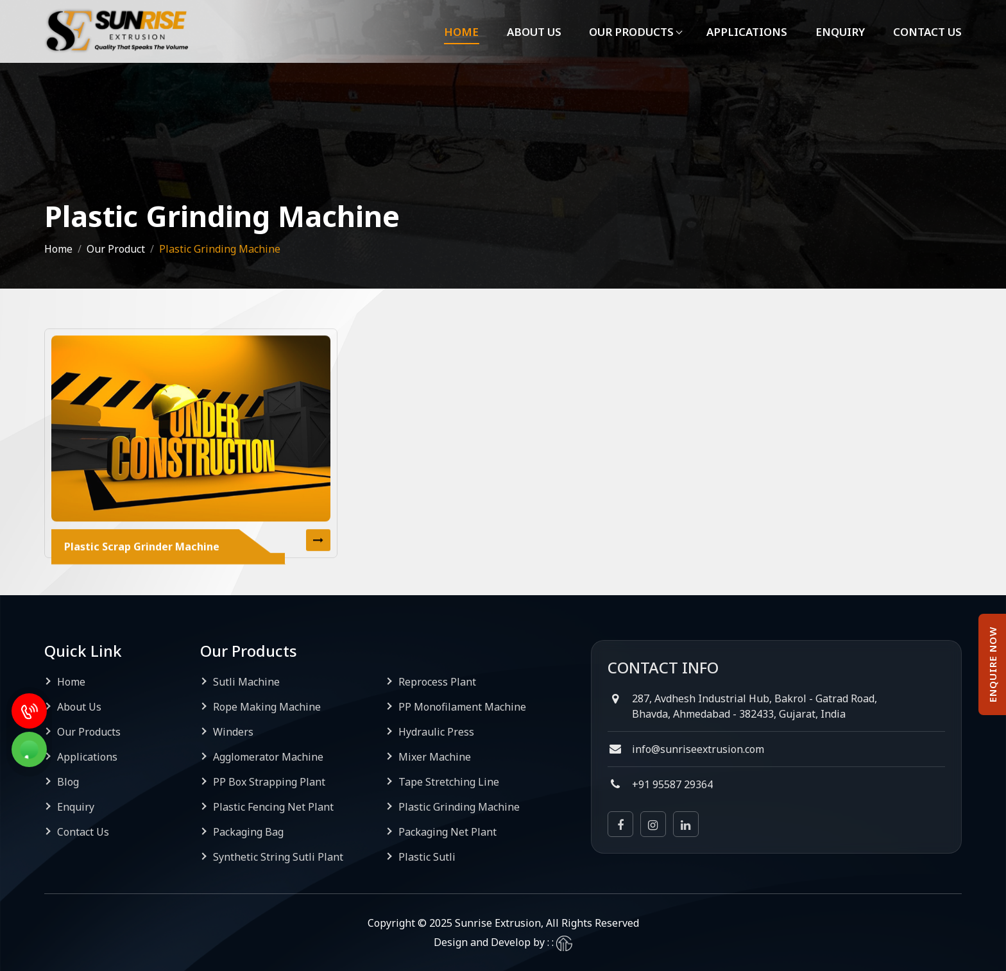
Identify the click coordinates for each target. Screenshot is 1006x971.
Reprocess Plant (437, 682)
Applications (745, 31)
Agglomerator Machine (268, 757)
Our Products (629, 31)
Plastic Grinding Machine (459, 807)
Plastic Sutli (427, 857)
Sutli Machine (246, 682)
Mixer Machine (434, 757)
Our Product (116, 249)
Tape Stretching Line (448, 782)
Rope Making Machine (267, 707)
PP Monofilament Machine (462, 707)
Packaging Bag (248, 832)
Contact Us (927, 31)
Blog (68, 782)
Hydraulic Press (436, 732)
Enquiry (839, 31)
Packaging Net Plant (447, 832)
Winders (233, 732)
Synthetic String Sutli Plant (278, 857)
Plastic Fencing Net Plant (273, 807)
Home (456, 31)
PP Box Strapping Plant (269, 782)
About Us (530, 31)
